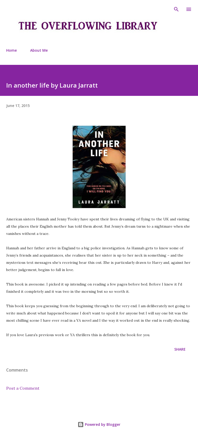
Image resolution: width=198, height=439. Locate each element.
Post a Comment (22, 388)
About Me (39, 50)
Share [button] (180, 349)
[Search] (176, 9)
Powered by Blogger (99, 424)
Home (11, 50)
